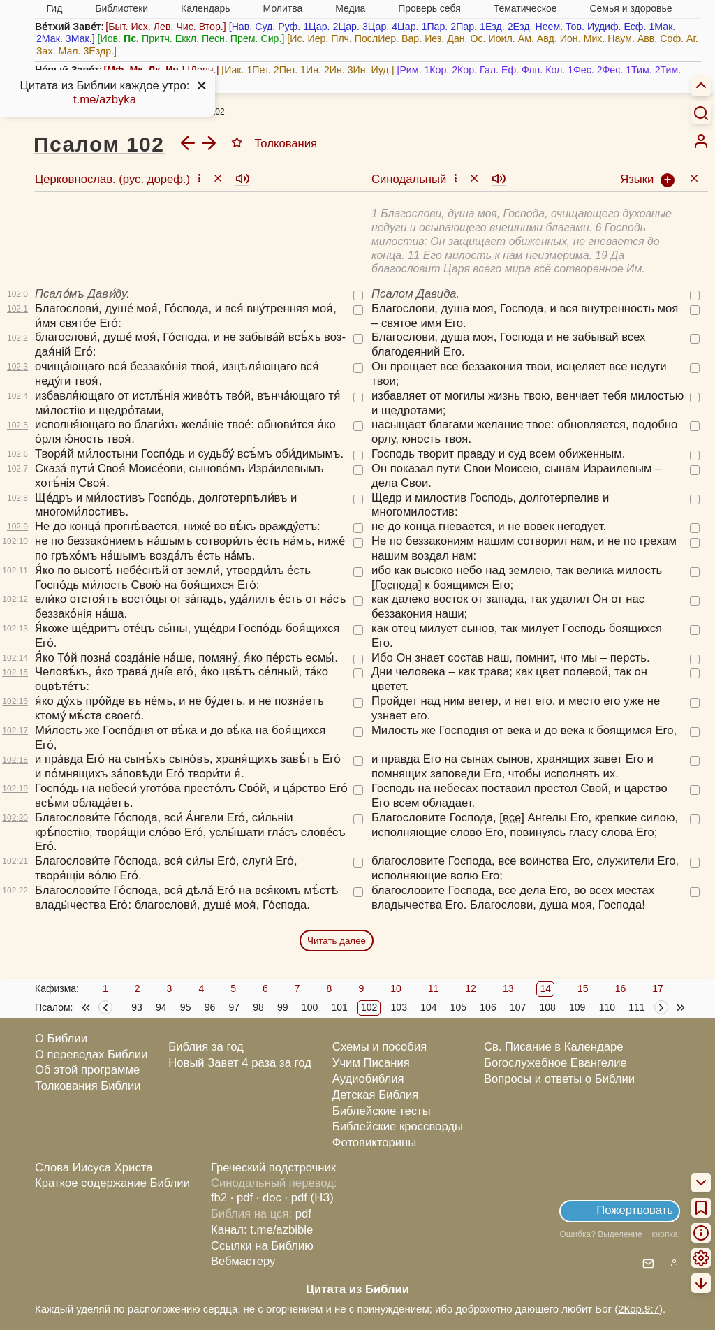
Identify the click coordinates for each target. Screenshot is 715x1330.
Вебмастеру (243, 1261)
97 (233, 1007)
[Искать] (701, 112)
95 (185, 1007)
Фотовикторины (374, 1142)
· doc (268, 1197)
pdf (303, 1213)
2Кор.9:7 (638, 1309)
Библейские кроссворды (397, 1126)
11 (433, 988)
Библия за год (206, 1046)
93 (136, 1007)
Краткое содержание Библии (112, 1183)
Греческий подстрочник (273, 1167)
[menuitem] (701, 141)
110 (607, 1007)
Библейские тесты (381, 1111)
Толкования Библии (88, 1085)
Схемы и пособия (379, 1046)
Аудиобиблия (368, 1079)
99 (282, 1007)
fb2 (219, 1197)
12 (470, 988)
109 (577, 1007)
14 (545, 988)
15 (583, 988)
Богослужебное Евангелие (555, 1062)
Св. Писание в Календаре (554, 1046)
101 (339, 1007)
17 (657, 988)
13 (508, 988)
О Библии (61, 1038)
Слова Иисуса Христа (93, 1167)
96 (210, 1007)
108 (547, 1007)
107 (518, 1007)
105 (458, 1007)
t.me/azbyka (104, 99)
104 (428, 1007)
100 (310, 1007)
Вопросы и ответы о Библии (559, 1079)
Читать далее (336, 940)
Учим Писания (371, 1062)
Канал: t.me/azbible (262, 1229)
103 (399, 1007)
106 (488, 1007)
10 (395, 988)
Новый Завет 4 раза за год (239, 1062)
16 (620, 988)
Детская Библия (375, 1095)
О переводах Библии (91, 1054)
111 (636, 1007)
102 (369, 1007)
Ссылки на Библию (262, 1245)
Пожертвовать (634, 1210)
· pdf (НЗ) (309, 1197)
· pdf (241, 1197)
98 (258, 1007)
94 (161, 1007)
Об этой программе (87, 1069)
